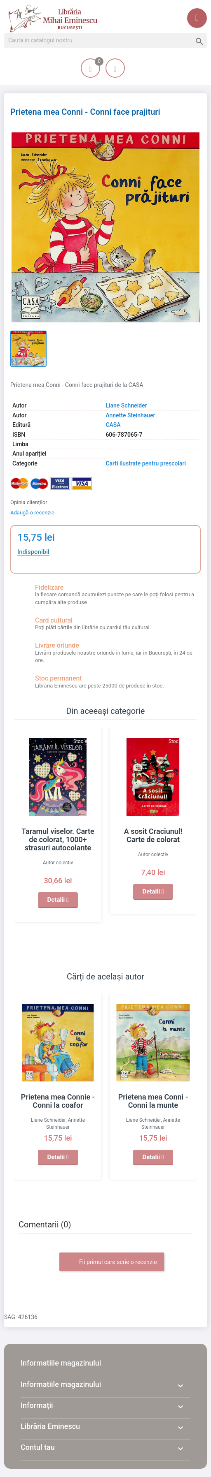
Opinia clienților (28, 502)
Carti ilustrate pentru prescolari (146, 463)
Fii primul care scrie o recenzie (111, 1262)
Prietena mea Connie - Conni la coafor (58, 1101)
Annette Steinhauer (130, 415)
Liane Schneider (126, 405)
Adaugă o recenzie (32, 512)
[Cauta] (105, 41)
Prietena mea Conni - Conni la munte (153, 1101)
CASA (113, 424)
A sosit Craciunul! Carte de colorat (153, 835)
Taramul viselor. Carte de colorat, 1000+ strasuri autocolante (57, 839)
